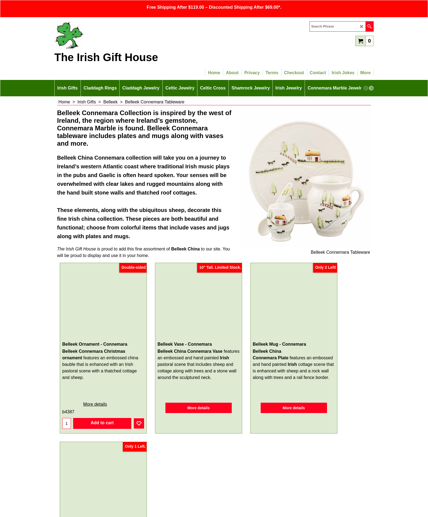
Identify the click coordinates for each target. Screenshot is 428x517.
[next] (371, 88)
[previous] (365, 88)
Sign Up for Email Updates (214, 434)
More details (88, 390)
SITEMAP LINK (214, 480)
